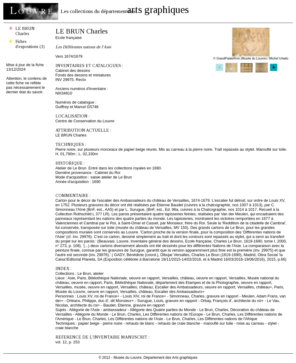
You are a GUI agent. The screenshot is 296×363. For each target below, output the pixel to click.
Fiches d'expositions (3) (30, 44)
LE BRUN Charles (25, 31)
